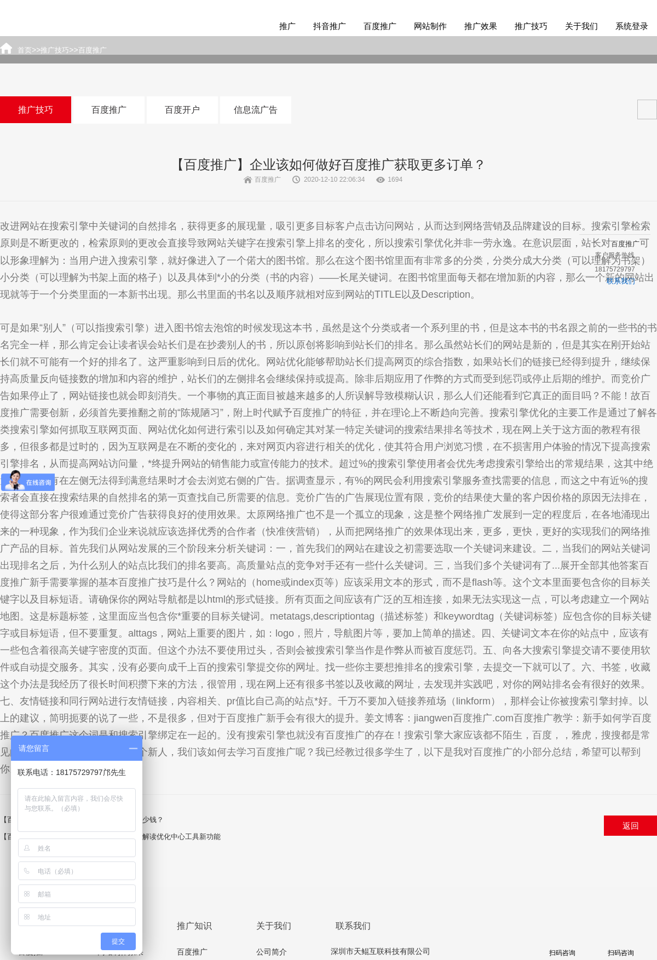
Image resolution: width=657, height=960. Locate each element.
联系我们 (621, 281)
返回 (631, 825)
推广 (287, 26)
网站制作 (430, 26)
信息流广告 (256, 109)
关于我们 (581, 26)
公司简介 (271, 951)
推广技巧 (531, 26)
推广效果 (480, 26)
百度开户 (182, 109)
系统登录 (631, 26)
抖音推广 (329, 26)
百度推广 (380, 26)
